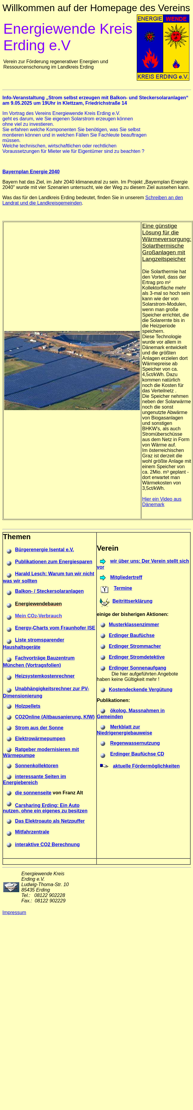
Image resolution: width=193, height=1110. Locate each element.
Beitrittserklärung (132, 601)
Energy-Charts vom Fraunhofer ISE (55, 627)
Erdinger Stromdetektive (137, 657)
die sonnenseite (33, 792)
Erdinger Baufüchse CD (137, 753)
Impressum (14, 912)
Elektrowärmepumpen (40, 738)
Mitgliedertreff (126, 577)
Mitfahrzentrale (32, 831)
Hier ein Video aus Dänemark (161, 501)
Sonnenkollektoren (36, 765)
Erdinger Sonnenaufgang (137, 667)
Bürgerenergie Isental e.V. (44, 549)
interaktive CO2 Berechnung (47, 844)
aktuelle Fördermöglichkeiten (146, 765)
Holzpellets (27, 706)
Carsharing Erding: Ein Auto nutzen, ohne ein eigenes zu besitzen (45, 808)
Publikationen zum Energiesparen (53, 561)
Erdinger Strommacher (135, 646)
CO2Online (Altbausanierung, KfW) (55, 716)
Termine (123, 588)
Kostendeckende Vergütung (141, 689)
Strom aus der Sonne (39, 727)
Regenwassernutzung (135, 743)
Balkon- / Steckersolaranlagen (49, 591)
